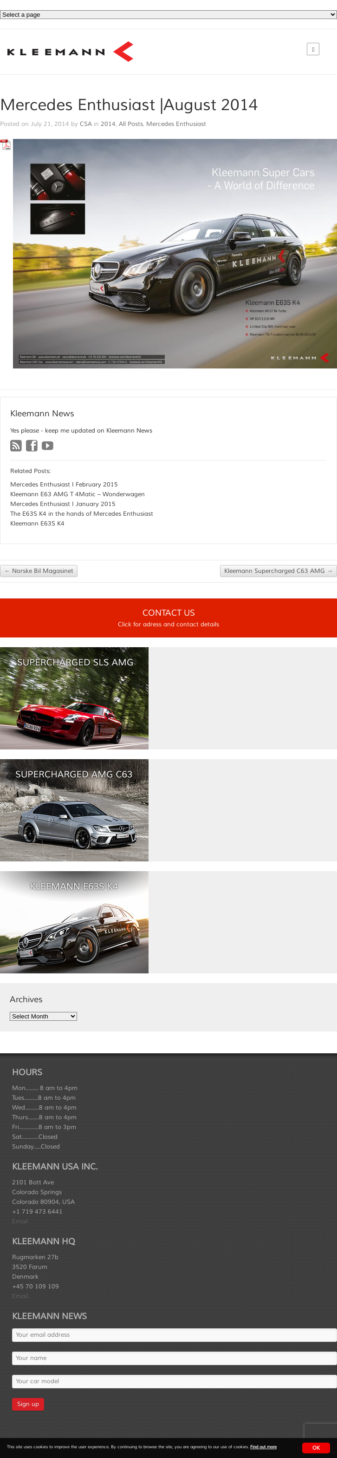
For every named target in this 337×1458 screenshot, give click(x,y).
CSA (86, 124)
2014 (108, 124)
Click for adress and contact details (168, 624)
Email (20, 1221)
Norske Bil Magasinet (38, 571)
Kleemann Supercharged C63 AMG (278, 571)
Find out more (263, 1447)
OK (316, 1448)
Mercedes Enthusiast (176, 124)
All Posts (131, 124)
